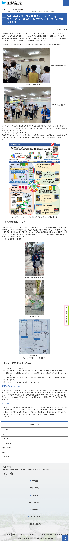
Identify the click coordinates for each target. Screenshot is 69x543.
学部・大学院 (34, 488)
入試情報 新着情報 (6, 443)
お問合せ (4, 452)
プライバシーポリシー (61, 534)
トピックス (10, 9)
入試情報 (35, 495)
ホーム (3, 9)
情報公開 (15, 534)
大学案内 (35, 481)
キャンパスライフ (35, 502)
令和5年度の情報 (19, 9)
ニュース (4, 434)
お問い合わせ (34, 534)
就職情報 (35, 509)
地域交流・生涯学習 (35, 524)
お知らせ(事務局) (6, 448)
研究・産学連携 (34, 517)
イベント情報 (5, 439)
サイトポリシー (6, 457)
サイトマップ (24, 534)
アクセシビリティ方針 (46, 534)
